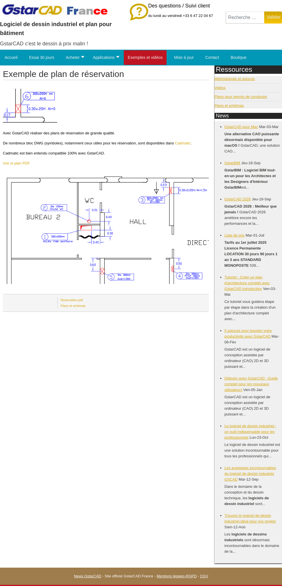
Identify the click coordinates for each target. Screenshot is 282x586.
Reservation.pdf (72, 300)
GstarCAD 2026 (238, 199)
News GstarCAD (87, 576)
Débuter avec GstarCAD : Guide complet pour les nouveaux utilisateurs (251, 384)
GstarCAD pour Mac (241, 127)
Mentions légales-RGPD (176, 576)
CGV (204, 576)
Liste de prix (235, 235)
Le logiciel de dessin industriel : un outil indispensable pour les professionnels (250, 432)
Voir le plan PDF (16, 163)
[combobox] (245, 17)
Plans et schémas (73, 305)
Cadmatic (183, 143)
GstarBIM (232, 163)
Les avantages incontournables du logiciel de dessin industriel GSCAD (250, 473)
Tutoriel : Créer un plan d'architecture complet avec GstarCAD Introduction (247, 283)
